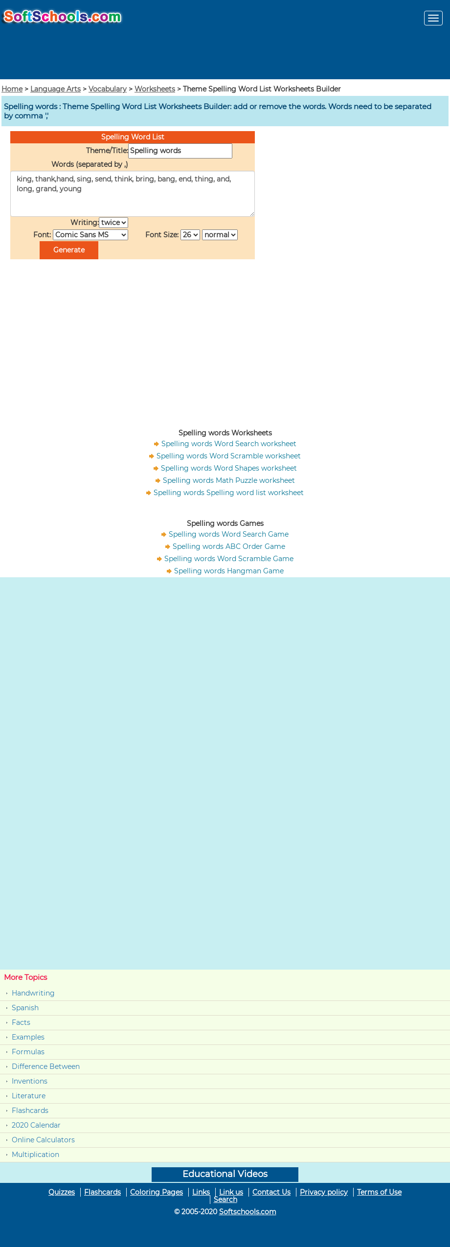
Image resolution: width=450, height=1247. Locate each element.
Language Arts (55, 89)
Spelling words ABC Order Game (229, 546)
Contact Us (271, 1192)
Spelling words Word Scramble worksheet (229, 456)
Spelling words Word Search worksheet (228, 443)
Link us (231, 1192)
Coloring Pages (156, 1192)
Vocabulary (108, 89)
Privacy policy (324, 1192)
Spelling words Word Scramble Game (228, 558)
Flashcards (30, 1110)
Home (11, 89)
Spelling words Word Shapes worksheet (229, 468)
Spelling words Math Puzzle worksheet (229, 480)
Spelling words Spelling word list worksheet (229, 492)
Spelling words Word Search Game (229, 534)
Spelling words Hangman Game (229, 571)
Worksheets (155, 89)
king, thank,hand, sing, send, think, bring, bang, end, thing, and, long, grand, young (132, 194)
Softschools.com (247, 1211)
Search (225, 1199)
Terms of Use (379, 1192)
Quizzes (61, 1192)
